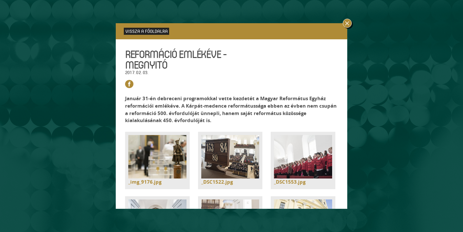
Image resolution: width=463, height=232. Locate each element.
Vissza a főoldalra (146, 31)
